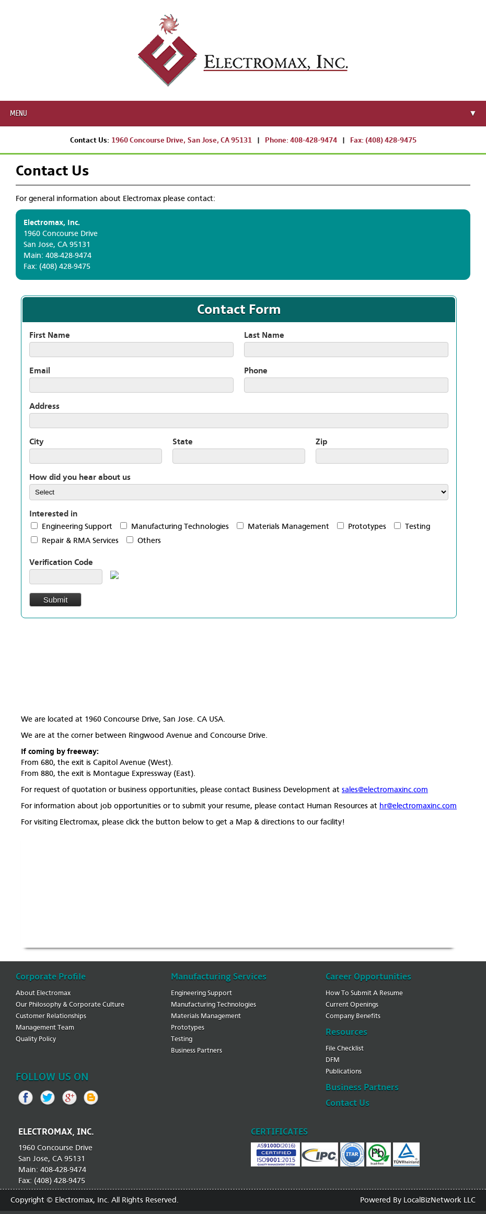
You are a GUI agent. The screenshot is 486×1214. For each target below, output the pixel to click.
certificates (279, 1132)
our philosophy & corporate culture (70, 1004)
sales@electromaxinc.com (385, 789)
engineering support (201, 993)
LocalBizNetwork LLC (439, 1200)
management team (45, 1027)
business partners (196, 1050)
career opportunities (368, 977)
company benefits (353, 1016)
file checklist (345, 1048)
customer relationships (51, 1016)
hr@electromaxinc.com (418, 805)
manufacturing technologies (213, 1004)
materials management (206, 1016)
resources (346, 1032)
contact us (347, 1103)
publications (344, 1071)
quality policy (36, 1039)
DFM (333, 1060)
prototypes (187, 1027)
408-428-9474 (313, 140)
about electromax (43, 993)
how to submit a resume (364, 993)
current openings (352, 1004)
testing (181, 1039)
